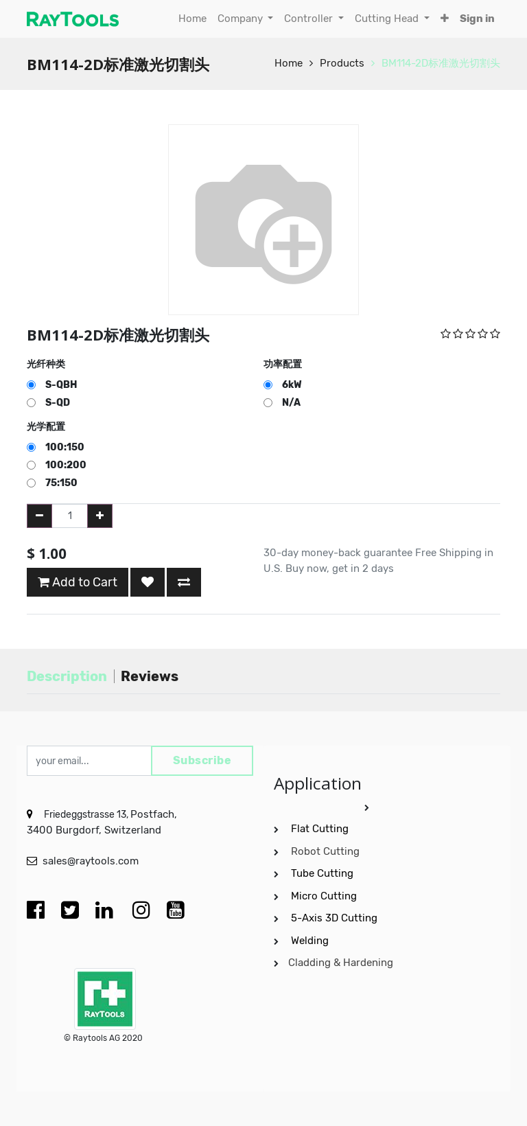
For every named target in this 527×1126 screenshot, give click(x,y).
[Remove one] (39, 516)
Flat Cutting (320, 829)
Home (288, 63)
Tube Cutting (323, 873)
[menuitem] (192, 18)
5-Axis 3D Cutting (335, 918)
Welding (310, 940)
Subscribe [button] (202, 760)
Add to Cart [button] (77, 582)
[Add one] (100, 516)
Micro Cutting (325, 896)
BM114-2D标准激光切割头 (441, 63)
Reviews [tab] (149, 676)
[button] (444, 18)
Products (342, 63)
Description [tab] (67, 676)
